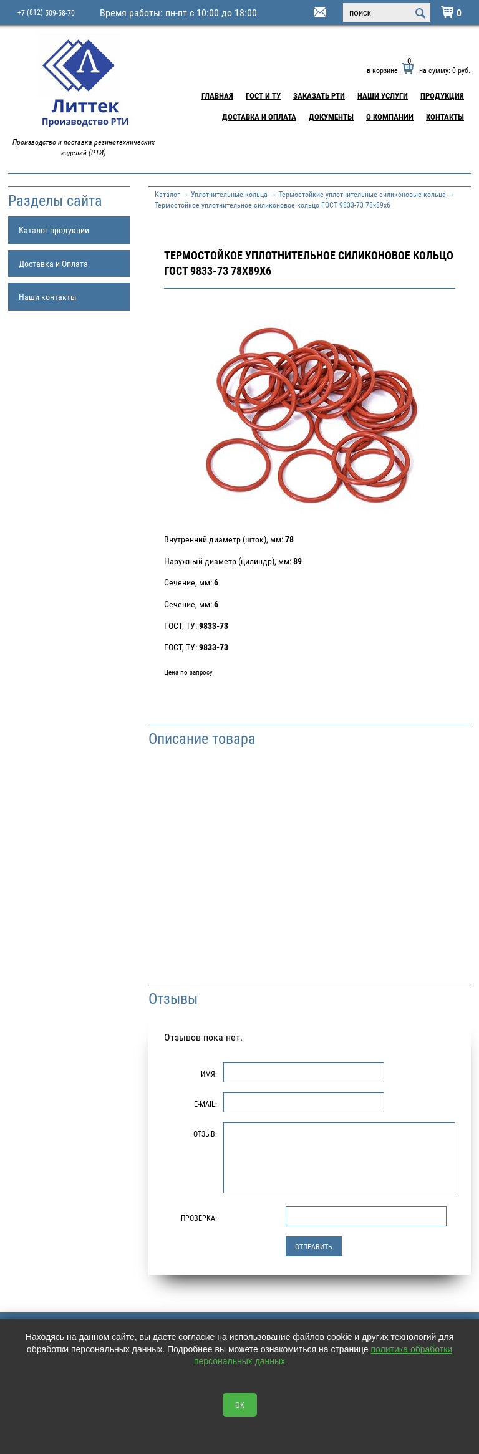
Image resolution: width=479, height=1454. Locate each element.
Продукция (442, 95)
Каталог (167, 194)
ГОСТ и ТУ (263, 95)
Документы (331, 116)
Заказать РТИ (319, 95)
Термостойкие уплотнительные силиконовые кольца (362, 194)
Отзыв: (205, 1134)
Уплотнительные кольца (229, 194)
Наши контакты (48, 296)
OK (239, 1404)
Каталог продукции (54, 230)
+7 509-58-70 (46, 12)
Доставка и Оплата (259, 116)
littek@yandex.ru (304, 13)
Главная (217, 95)
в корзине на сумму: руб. (418, 70)
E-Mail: (205, 1104)
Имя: (209, 1074)
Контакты (445, 116)
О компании (390, 116)
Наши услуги (382, 95)
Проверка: (199, 1218)
